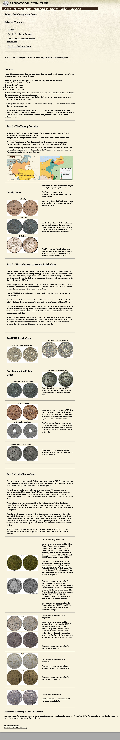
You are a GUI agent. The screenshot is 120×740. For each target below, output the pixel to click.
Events (27, 8)
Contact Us (75, 8)
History (18, 8)
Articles (54, 8)
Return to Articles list (11, 726)
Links (64, 8)
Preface (11, 29)
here (37, 718)
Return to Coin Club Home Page (15, 728)
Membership (41, 8)
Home (7, 8)
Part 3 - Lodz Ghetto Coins (19, 46)
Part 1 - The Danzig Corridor (20, 34)
